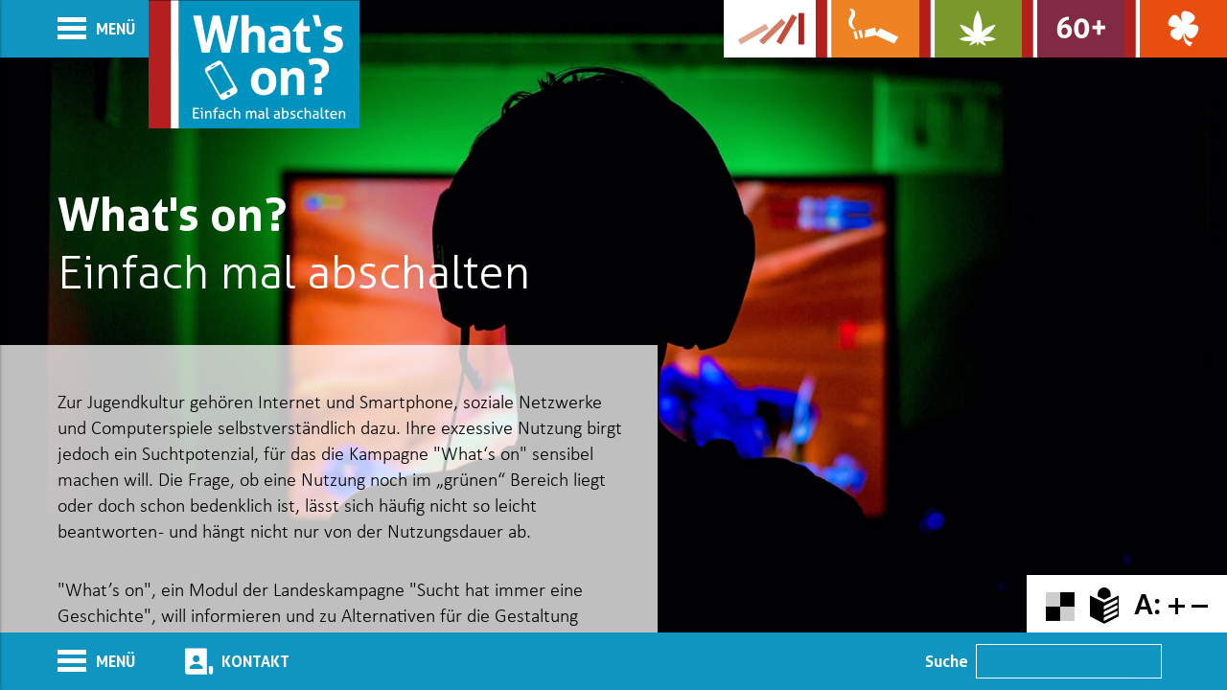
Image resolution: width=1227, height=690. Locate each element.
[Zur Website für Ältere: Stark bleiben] (1073, 29)
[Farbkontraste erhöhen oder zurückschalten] (1060, 604)
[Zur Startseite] (254, 64)
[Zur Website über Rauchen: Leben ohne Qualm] (867, 29)
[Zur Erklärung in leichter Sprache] (1104, 604)
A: (1147, 604)
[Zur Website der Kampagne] (770, 29)
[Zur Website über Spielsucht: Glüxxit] (1175, 29)
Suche (946, 661)
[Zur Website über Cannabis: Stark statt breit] (970, 29)
